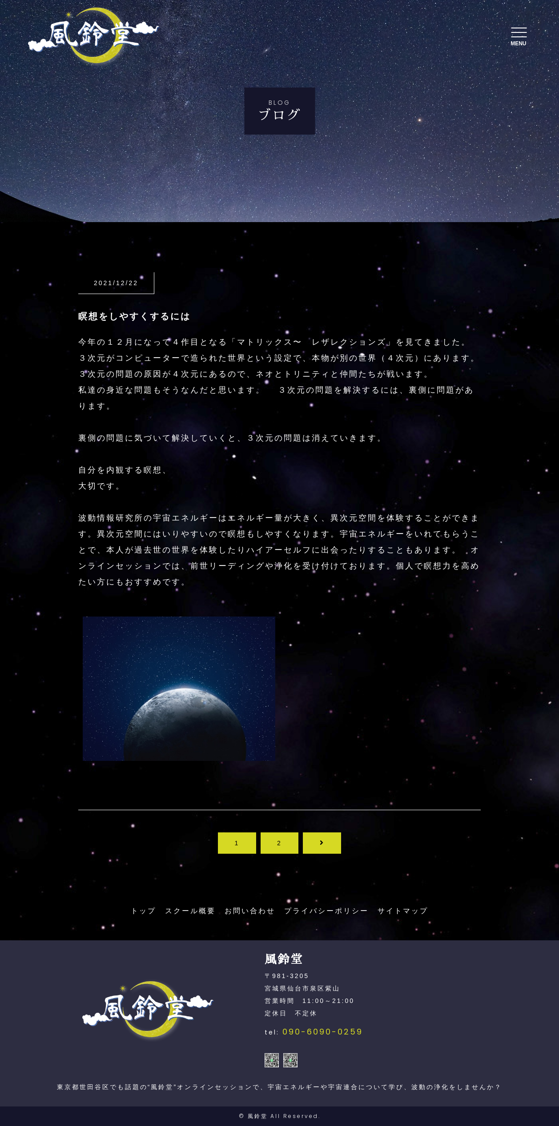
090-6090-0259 (322, 1031)
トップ (143, 911)
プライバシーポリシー (326, 911)
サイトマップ (403, 911)
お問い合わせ (250, 911)
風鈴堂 (258, 1116)
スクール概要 (190, 911)
